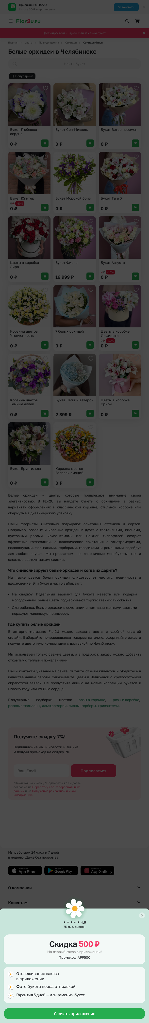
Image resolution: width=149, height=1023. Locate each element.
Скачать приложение (74, 1013)
